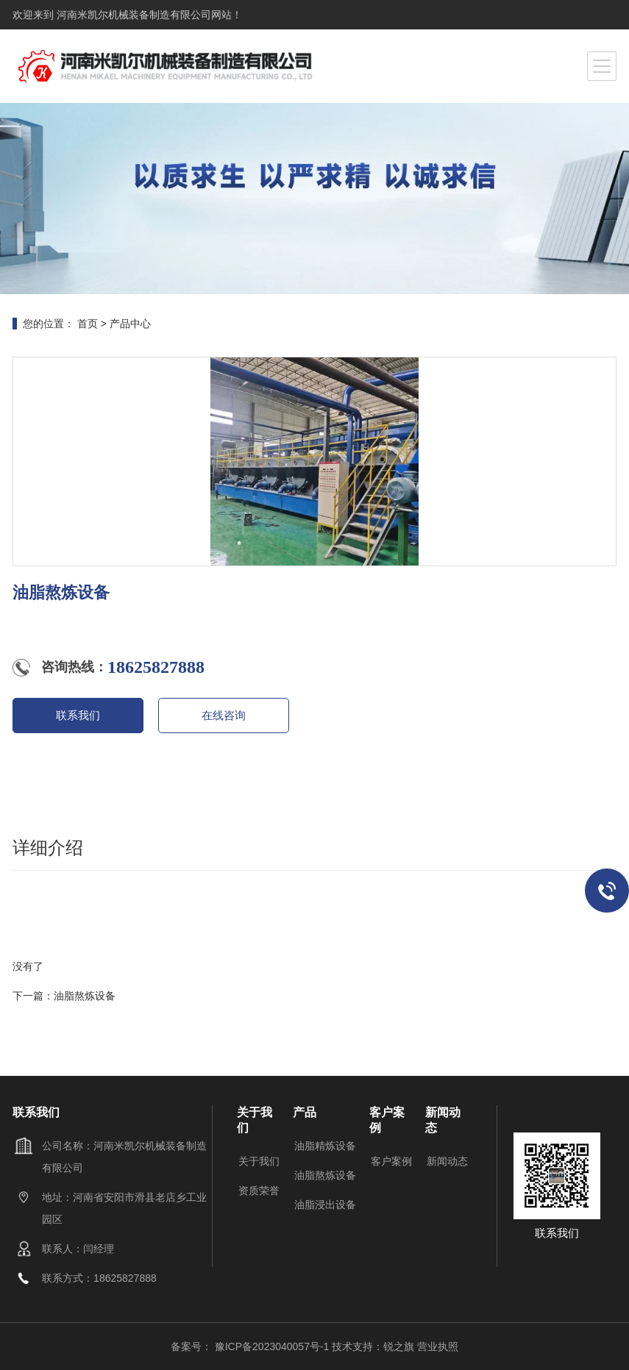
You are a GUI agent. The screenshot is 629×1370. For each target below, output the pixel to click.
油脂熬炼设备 (85, 996)
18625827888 (156, 667)
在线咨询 (224, 715)
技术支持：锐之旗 (373, 1346)
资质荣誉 (259, 1190)
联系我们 (78, 715)
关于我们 (259, 1161)
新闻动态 (447, 1161)
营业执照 (437, 1346)
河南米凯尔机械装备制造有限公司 (132, 15)
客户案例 (391, 1161)
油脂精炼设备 (325, 1146)
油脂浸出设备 (325, 1204)
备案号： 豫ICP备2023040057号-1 (251, 1346)
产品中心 (130, 323)
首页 (87, 323)
